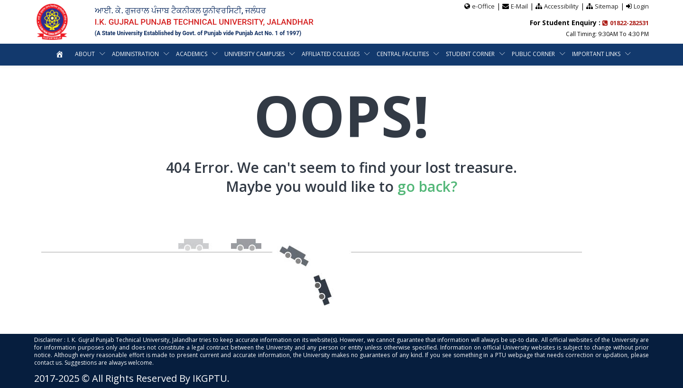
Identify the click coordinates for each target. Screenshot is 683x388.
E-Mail (519, 6)
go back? (427, 186)
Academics (191, 54)
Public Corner (533, 54)
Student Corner (470, 54)
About (85, 54)
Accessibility (561, 6)
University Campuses (254, 54)
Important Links (596, 54)
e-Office (483, 6)
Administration (135, 54)
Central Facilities (403, 54)
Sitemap (606, 6)
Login (641, 6)
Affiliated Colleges (331, 54)
